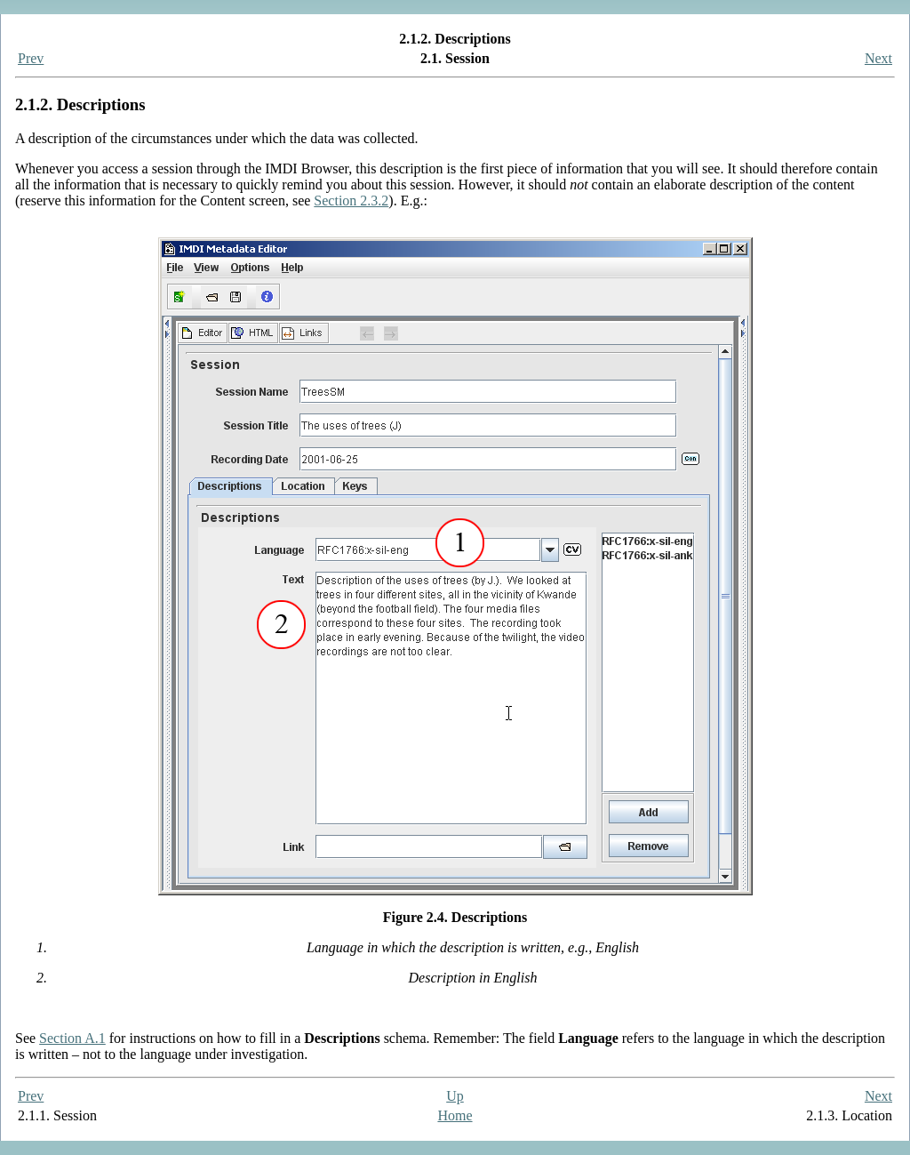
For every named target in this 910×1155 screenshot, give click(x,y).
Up (455, 1095)
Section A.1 (72, 1038)
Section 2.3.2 (351, 200)
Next (878, 58)
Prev (31, 58)
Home (454, 1115)
